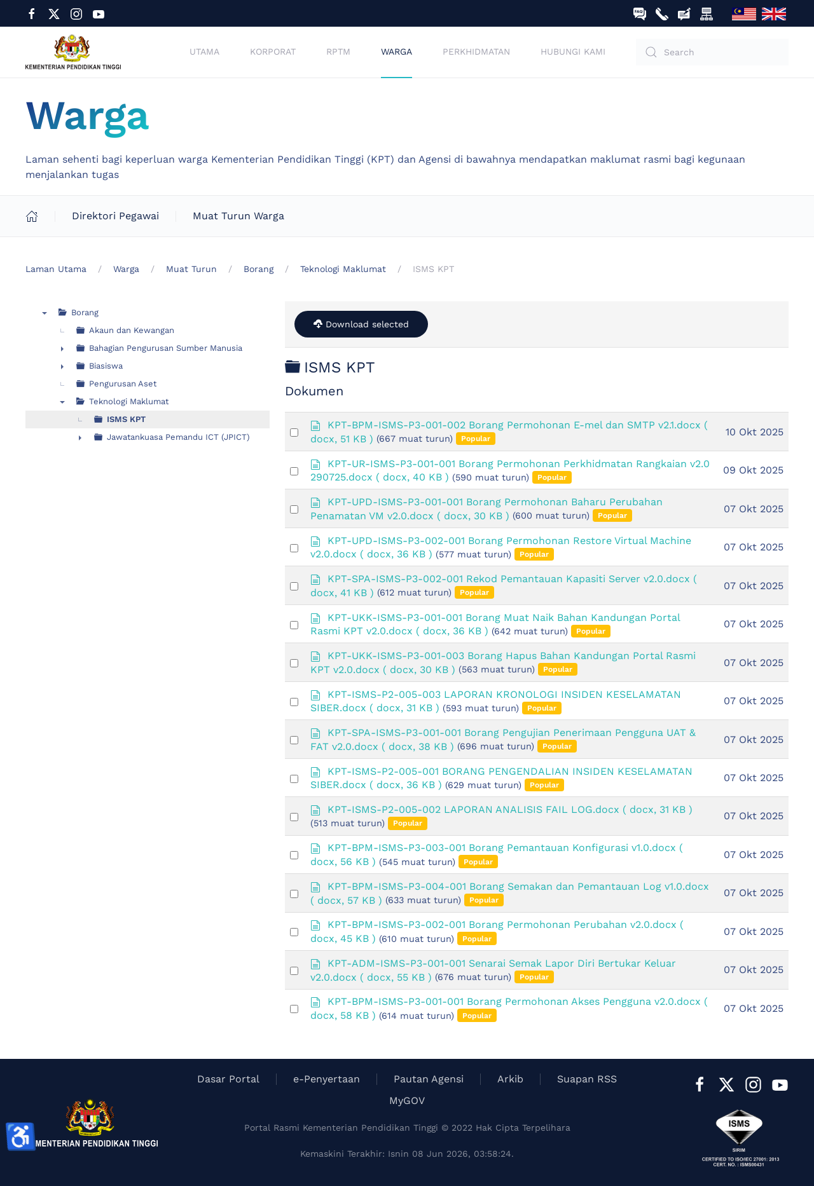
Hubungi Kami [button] (573, 51)
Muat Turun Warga (238, 216)
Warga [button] (396, 51)
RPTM (338, 51)
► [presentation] (62, 348)
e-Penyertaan (326, 1079)
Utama (204, 51)
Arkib (510, 1079)
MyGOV (407, 1100)
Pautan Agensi (429, 1079)
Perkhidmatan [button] (476, 51)
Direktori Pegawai (114, 216)
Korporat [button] (273, 51)
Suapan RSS (587, 1079)
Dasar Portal (228, 1079)
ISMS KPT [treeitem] (126, 419)
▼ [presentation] (44, 313)
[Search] (712, 52)
